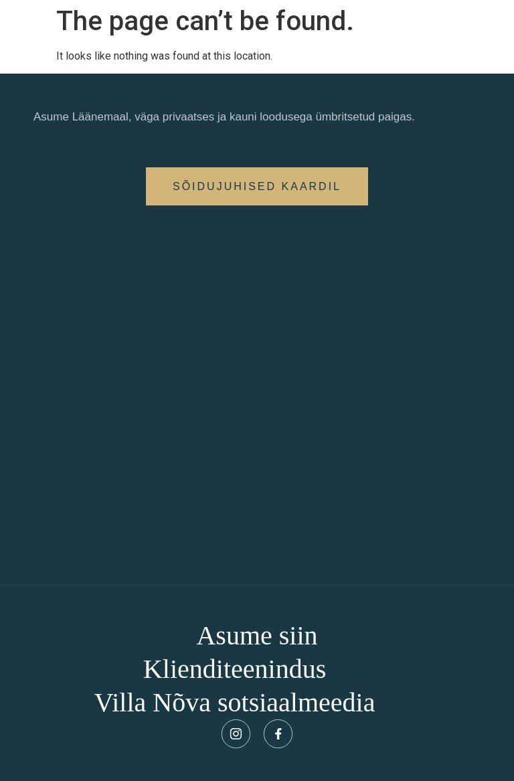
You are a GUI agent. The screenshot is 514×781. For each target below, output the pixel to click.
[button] (257, 186)
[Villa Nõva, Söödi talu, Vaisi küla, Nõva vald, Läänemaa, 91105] (257, 395)
